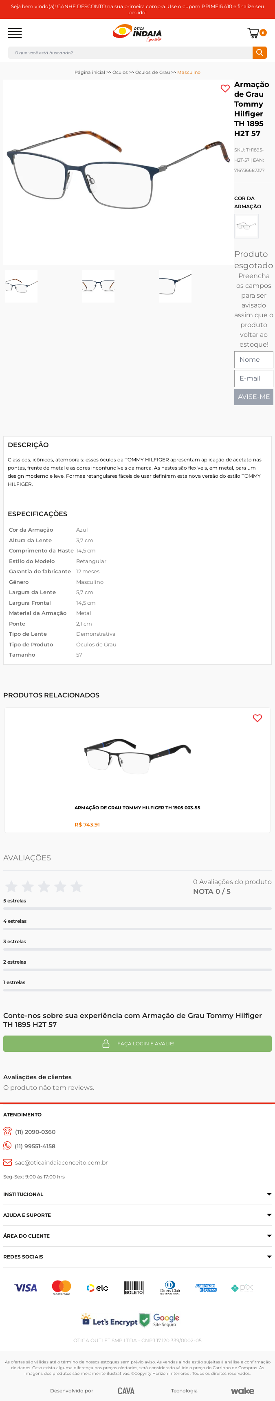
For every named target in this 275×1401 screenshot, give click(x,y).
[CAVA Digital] (126, 1391)
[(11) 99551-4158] (29, 1146)
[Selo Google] (205, 1320)
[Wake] (242, 1391)
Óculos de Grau (152, 72)
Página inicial (90, 72)
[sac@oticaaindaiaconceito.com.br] (55, 1163)
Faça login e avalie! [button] (137, 1044)
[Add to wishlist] (225, 89)
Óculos (120, 72)
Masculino (188, 72)
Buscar (260, 53)
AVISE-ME (254, 397)
